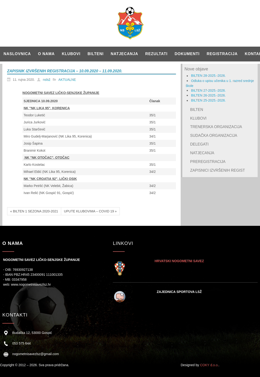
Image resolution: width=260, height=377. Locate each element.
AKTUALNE (67, 79)
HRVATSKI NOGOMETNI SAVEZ (179, 261)
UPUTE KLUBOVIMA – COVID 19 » (90, 211)
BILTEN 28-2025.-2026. (208, 75)
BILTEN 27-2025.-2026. (208, 90)
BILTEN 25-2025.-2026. (208, 100)
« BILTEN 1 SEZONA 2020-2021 (34, 211)
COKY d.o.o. (209, 365)
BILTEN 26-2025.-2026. (208, 95)
